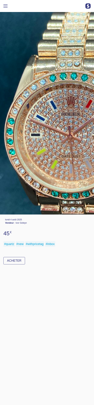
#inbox (50, 244)
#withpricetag (35, 244)
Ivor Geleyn (21, 223)
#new (20, 244)
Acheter (14, 260)
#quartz (9, 244)
